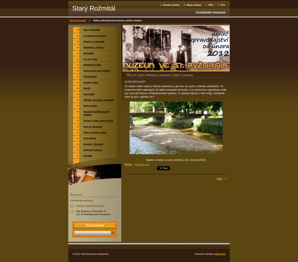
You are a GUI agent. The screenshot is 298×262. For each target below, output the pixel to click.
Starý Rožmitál (77, 20)
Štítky (128, 164)
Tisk (222, 5)
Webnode (220, 254)
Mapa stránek (194, 5)
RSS (210, 5)
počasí (139, 164)
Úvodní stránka (171, 5)
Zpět (219, 178)
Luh (147, 164)
